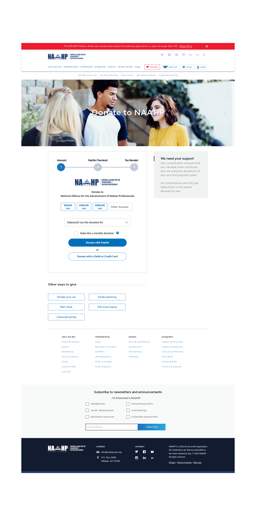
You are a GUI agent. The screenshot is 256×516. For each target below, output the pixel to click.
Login (203, 67)
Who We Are (54, 67)
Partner (173, 67)
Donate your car (87, 75)
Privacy (172, 462)
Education (167, 357)
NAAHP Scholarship (172, 347)
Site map (197, 462)
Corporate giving (66, 317)
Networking (135, 352)
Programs (100, 67)
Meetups (134, 357)
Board (65, 347)
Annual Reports (70, 357)
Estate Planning (109, 75)
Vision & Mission (71, 342)
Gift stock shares (107, 307)
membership (98, 404)
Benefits (100, 352)
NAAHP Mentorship (172, 342)
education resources (102, 417)
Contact (66, 372)
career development (102, 410)
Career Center (125, 67)
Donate (154, 67)
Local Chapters (103, 367)
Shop (189, 67)
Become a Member (106, 347)
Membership (70, 67)
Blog (137, 67)
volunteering (138, 410)
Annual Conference (139, 342)
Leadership (67, 352)
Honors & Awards (171, 367)
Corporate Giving (168, 75)
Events (111, 67)
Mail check (66, 307)
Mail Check (127, 75)
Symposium (135, 347)
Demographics (103, 357)
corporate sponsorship (144, 417)
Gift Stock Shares (145, 75)
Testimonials (68, 367)
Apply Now (185, 46)
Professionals (169, 362)
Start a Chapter (103, 362)
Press (65, 362)
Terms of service (184, 462)
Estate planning (107, 297)
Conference (86, 67)
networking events (142, 404)
